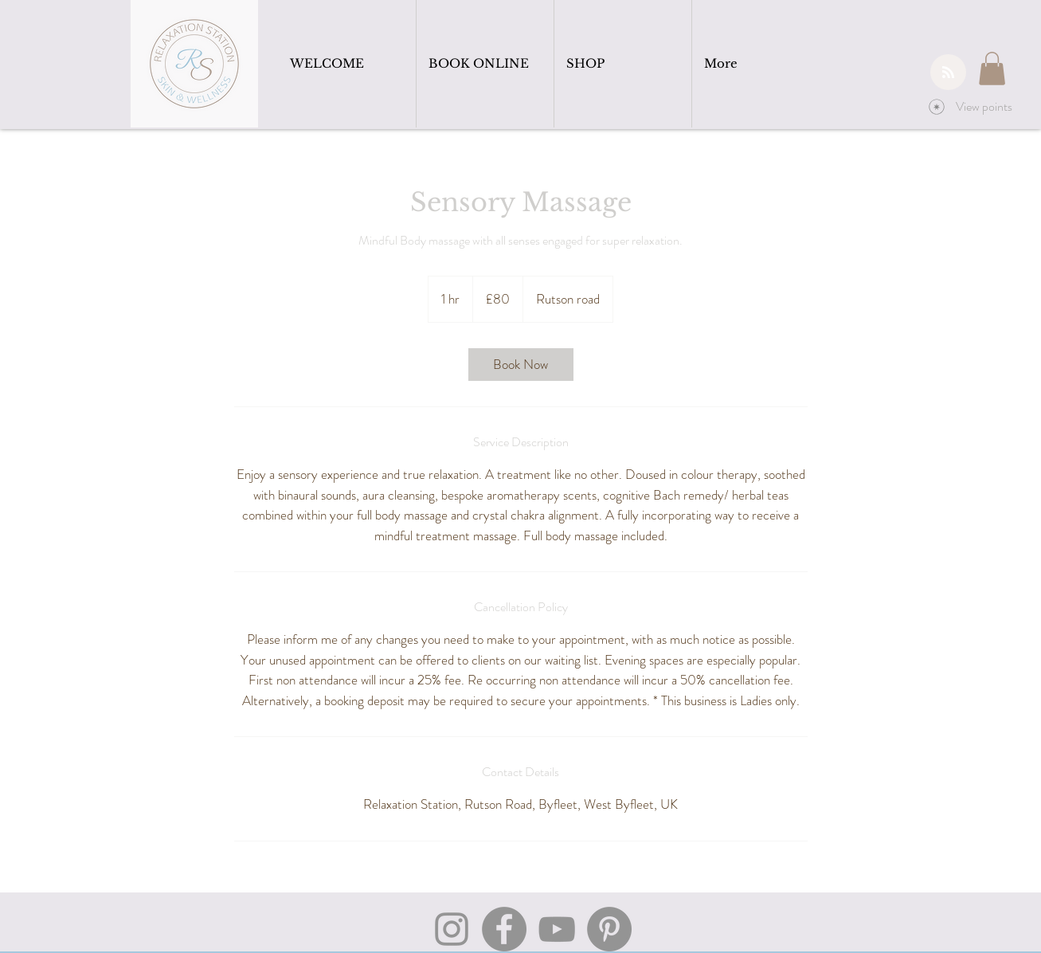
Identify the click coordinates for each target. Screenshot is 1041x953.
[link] (520, 364)
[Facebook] (504, 929)
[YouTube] (556, 929)
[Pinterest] (609, 929)
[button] (992, 68)
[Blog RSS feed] (948, 73)
